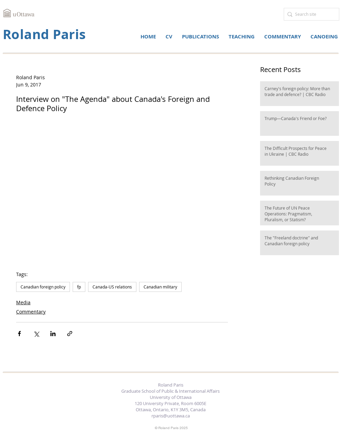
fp (79, 286)
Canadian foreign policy (43, 286)
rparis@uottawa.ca (170, 416)
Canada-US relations (112, 286)
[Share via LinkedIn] (53, 333)
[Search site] (310, 14)
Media (23, 302)
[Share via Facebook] (19, 333)
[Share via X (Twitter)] (36, 333)
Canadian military (160, 286)
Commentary (31, 311)
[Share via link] (69, 333)
